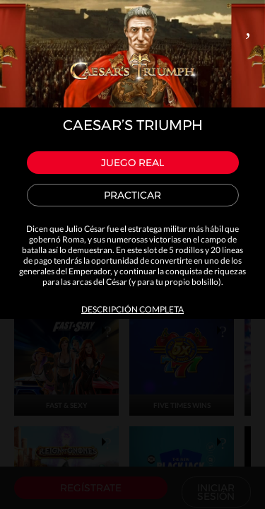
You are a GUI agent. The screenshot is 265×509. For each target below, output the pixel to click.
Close (248, 25)
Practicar (132, 195)
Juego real (132, 162)
